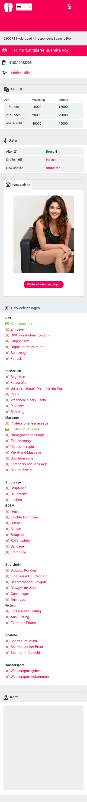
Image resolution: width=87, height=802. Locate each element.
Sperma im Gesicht (25, 653)
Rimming (17, 412)
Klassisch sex (21, 324)
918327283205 (20, 63)
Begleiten (18, 377)
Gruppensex (20, 341)
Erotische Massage (26, 429)
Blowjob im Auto (23, 588)
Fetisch (16, 358)
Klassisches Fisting (26, 611)
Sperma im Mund (24, 641)
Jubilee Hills (16, 73)
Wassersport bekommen (30, 677)
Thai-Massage (21, 441)
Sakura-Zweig (21, 470)
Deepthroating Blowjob (28, 582)
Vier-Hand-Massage (26, 452)
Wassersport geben (26, 671)
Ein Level (18, 329)
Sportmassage (22, 458)
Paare (15, 394)
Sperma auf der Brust (27, 647)
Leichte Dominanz (25, 517)
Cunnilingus (20, 594)
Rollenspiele (20, 540)
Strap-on (17, 535)
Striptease (18, 488)
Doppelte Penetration (27, 347)
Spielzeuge (19, 353)
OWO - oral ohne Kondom (30, 335)
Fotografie (18, 382)
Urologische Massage (28, 435)
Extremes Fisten (23, 623)
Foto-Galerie (18, 184)
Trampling (18, 552)
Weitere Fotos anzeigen (43, 284)
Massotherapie (22, 447)
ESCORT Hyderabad (17, 38)
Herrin (15, 511)
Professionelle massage (29, 423)
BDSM (15, 523)
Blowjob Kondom (24, 570)
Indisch (51, 159)
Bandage (17, 546)
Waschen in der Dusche (29, 400)
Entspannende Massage (29, 464)
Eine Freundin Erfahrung (29, 576)
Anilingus (18, 599)
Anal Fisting (20, 617)
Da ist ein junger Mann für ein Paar (37, 388)
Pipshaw (17, 406)
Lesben (16, 500)
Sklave (16, 529)
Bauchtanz (19, 494)
